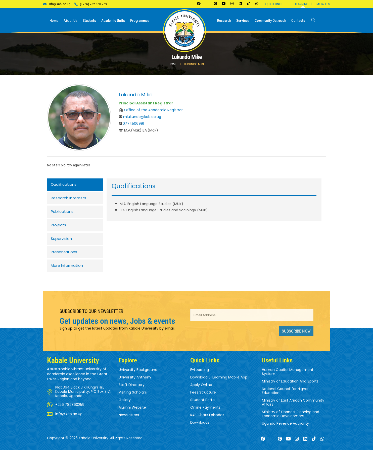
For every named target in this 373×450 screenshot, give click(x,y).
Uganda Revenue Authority (285, 423)
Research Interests (68, 198)
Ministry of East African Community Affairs (293, 402)
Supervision (61, 238)
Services (242, 20)
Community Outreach (270, 20)
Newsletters (129, 415)
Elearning (301, 4)
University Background (138, 369)
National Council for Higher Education (285, 391)
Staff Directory (132, 385)
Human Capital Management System (287, 371)
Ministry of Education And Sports (290, 381)
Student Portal (202, 400)
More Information (67, 266)
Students (89, 20)
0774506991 (133, 123)
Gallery (125, 400)
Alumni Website (132, 407)
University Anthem (135, 377)
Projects (58, 225)
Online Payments (205, 407)
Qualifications (63, 184)
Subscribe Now (296, 331)
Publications (62, 211)
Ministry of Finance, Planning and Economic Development (290, 414)
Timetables (322, 4)
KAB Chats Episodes (207, 415)
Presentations (64, 252)
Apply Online (201, 385)
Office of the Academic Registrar (153, 109)
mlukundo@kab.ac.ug (142, 116)
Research (224, 20)
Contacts (298, 20)
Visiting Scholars (133, 392)
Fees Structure (203, 392)
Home (54, 20)
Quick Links (274, 4)
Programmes (139, 20)
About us (70, 20)
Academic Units (113, 20)
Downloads (199, 422)
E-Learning (199, 369)
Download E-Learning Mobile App (218, 377)
